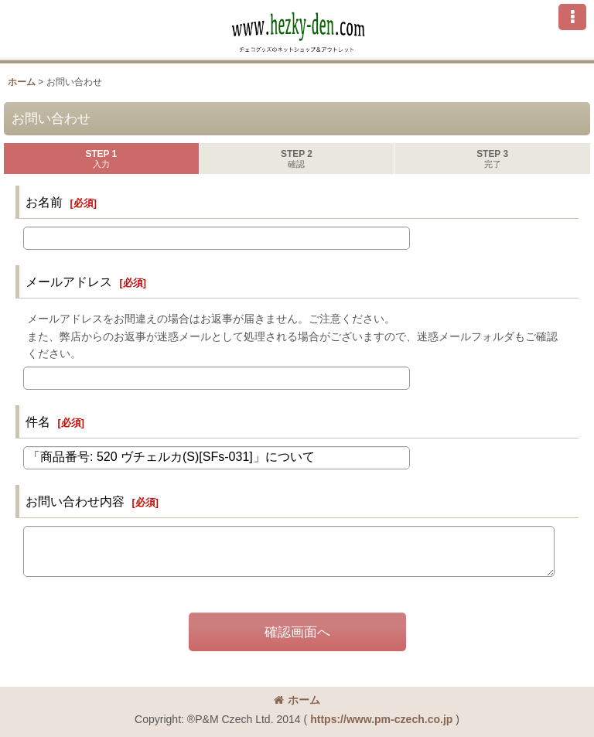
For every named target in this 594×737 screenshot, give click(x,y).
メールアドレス (69, 281)
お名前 (44, 202)
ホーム (297, 700)
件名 (38, 421)
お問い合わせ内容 (75, 501)
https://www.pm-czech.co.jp (381, 719)
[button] (572, 17)
